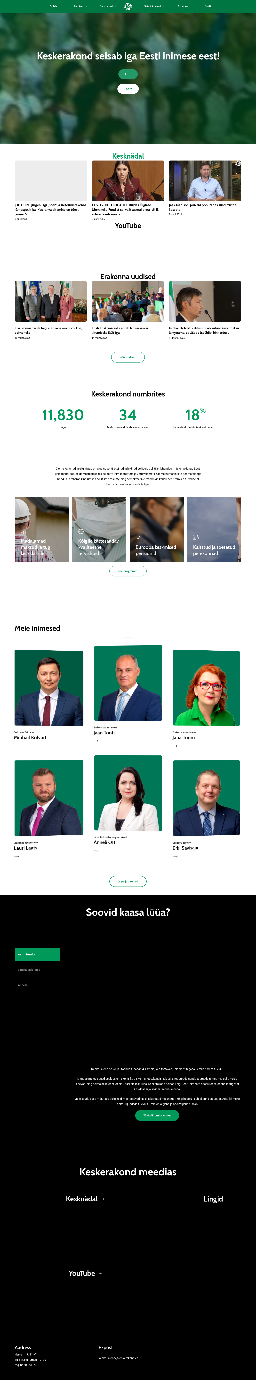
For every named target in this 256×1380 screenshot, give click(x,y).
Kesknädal (128, 156)
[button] (128, 74)
